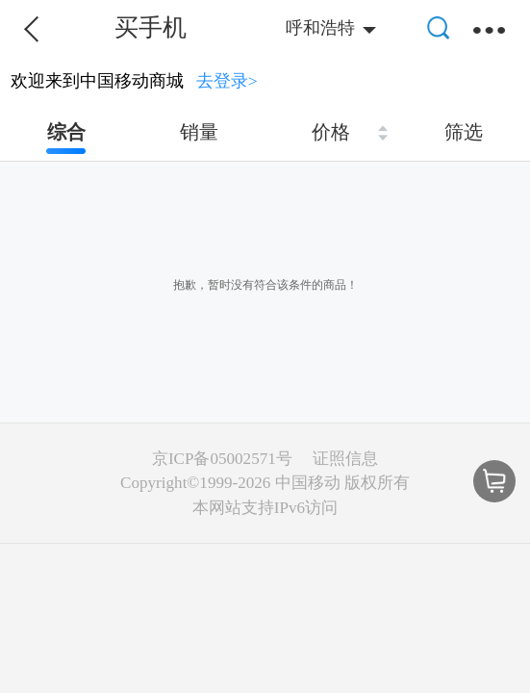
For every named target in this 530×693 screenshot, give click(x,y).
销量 (199, 131)
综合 (66, 131)
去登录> (227, 80)
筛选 (463, 131)
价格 (331, 131)
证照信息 (345, 458)
